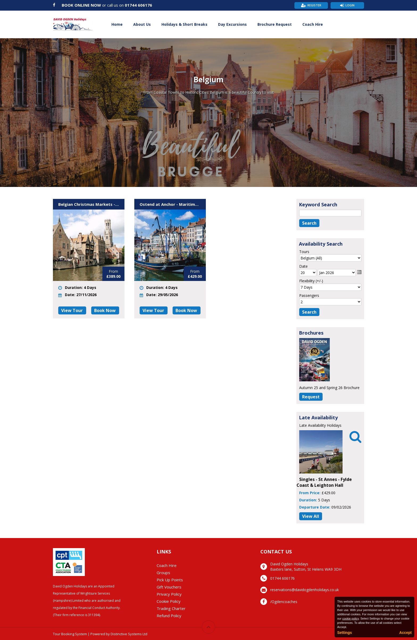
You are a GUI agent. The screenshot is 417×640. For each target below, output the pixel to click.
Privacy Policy (169, 594)
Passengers (309, 295)
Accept (405, 632)
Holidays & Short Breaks (184, 24)
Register (314, 5)
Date (303, 266)
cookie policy (350, 618)
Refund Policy (169, 615)
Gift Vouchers (169, 587)
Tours (304, 251)
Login (350, 5)
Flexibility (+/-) (311, 280)
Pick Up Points (170, 579)
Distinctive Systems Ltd (129, 634)
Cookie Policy (169, 601)
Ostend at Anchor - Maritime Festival (170, 204)
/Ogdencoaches (283, 601)
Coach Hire (312, 24)
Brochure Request (274, 24)
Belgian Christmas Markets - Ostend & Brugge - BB (88, 204)
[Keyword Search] (330, 213)
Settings (344, 632)
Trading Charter (171, 608)
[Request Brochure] (311, 396)
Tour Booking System (70, 634)
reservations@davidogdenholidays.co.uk (304, 589)
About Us (142, 24)
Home (117, 24)
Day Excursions (232, 24)
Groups (163, 572)
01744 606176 (138, 5)
